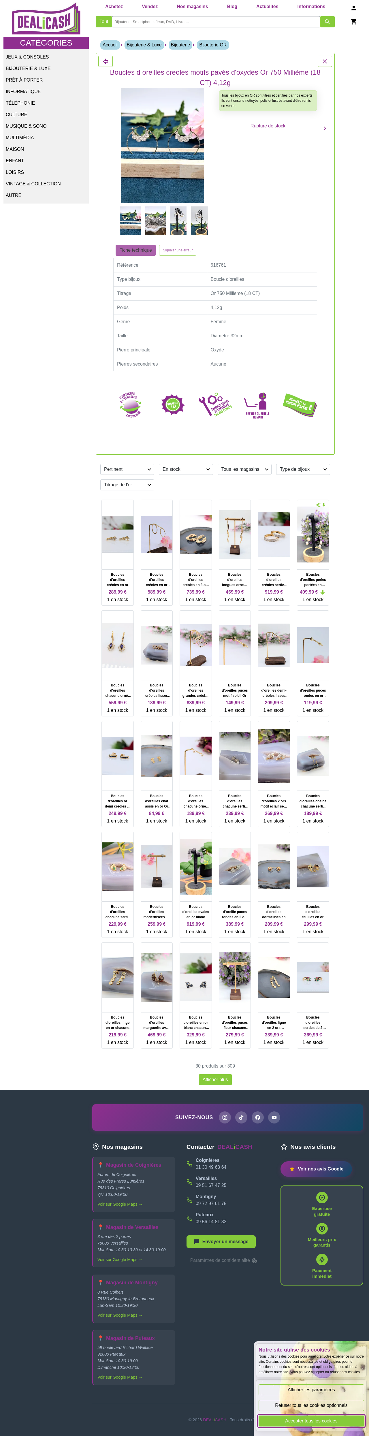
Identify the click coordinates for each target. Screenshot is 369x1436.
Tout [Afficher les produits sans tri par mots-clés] (103, 21)
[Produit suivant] (325, 128)
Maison (15, 149)
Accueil (110, 44)
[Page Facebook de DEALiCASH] (258, 1117)
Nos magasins (192, 6)
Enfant (15, 160)
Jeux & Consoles (27, 56)
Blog (232, 6)
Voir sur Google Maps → (120, 1204)
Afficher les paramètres (311, 1389)
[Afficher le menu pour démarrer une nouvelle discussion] (221, 1241)
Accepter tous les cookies (311, 1420)
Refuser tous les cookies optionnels (311, 1405)
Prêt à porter (24, 80)
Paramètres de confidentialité (224, 1260)
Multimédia (20, 137)
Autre (13, 195)
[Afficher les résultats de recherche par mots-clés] (327, 21)
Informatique (23, 91)
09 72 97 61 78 (211, 1203)
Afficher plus (215, 1079)
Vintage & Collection (33, 183)
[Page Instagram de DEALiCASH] (225, 1117)
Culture (16, 114)
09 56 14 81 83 (211, 1221)
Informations (311, 6)
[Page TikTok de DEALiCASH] (241, 1117)
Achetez (114, 6)
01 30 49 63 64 (211, 1167)
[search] (216, 21)
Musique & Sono (26, 126)
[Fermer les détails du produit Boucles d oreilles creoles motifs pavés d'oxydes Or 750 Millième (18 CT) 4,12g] (105, 61)
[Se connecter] (354, 8)
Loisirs (15, 172)
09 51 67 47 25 (211, 1185)
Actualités (267, 6)
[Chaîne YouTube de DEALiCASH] (274, 1117)
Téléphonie (20, 103)
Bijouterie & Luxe (28, 68)
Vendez (150, 6)
